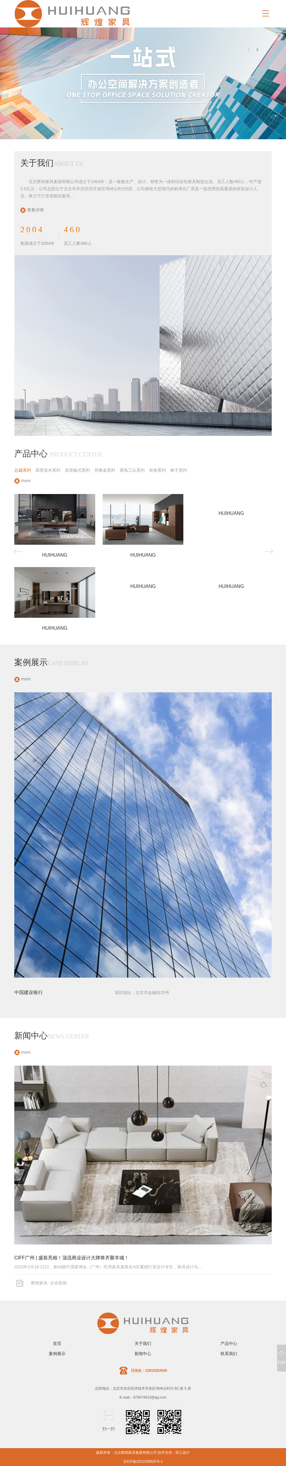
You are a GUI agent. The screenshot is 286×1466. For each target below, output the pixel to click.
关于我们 (143, 1343)
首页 (57, 1343)
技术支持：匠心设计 (174, 1452)
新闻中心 (143, 1353)
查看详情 (32, 210)
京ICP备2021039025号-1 (143, 1461)
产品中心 (229, 1343)
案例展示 (57, 1353)
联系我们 (229, 1353)
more (22, 481)
